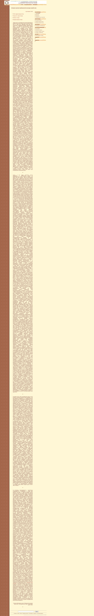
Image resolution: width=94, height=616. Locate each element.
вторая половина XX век (40, 22)
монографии (38, 28)
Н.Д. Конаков (28, 11)
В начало (15, 613)
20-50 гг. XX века (16, 17)
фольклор (37, 14)
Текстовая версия (40, 613)
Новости (35, 613)
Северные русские (25, 613)
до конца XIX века (38, 20)
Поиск (18, 613)
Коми (21, 613)
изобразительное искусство (40, 17)
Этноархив (31, 613)
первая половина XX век (39, 21)
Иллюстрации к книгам (39, 35)
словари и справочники (39, 32)
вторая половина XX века (17, 19)
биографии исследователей (40, 25)
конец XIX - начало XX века (18, 15)
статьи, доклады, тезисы (40, 31)
